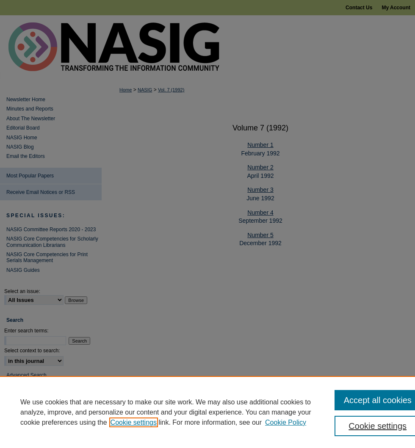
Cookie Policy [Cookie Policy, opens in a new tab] (285, 422)
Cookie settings (134, 422)
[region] (207, 412)
